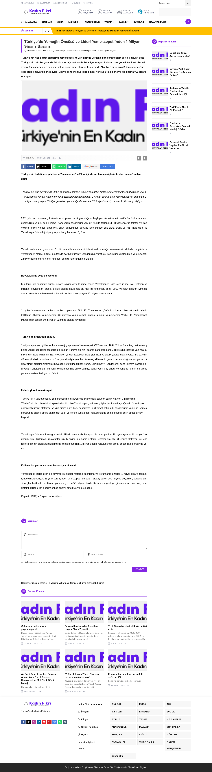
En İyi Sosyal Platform (92, 767)
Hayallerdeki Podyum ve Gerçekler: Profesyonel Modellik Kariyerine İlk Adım (97, 30)
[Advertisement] (84, 507)
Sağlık (118, 767)
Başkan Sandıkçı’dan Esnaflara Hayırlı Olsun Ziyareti (81, 628)
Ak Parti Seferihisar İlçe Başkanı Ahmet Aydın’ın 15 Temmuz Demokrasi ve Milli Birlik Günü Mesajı (38, 679)
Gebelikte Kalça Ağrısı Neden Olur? (180, 54)
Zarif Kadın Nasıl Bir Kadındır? (179, 109)
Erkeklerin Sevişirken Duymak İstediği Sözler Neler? (180, 128)
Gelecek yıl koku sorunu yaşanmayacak (34, 628)
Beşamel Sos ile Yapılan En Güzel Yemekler (179, 145)
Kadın (124, 767)
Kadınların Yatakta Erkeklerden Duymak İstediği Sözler (179, 93)
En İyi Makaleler (72, 767)
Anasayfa (29, 50)
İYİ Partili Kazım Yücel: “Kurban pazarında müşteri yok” (82, 676)
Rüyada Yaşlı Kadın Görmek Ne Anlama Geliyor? (180, 72)
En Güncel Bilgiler (137, 767)
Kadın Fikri (108, 767)
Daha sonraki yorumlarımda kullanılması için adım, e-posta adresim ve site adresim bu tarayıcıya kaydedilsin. (75, 562)
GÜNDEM (42, 50)
